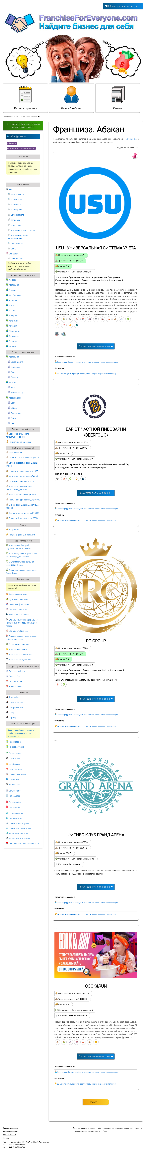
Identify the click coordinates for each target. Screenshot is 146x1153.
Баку (11, 403)
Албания (11, 300)
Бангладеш (12, 336)
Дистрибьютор (14, 707)
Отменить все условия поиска (21, 148)
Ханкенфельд (15, 393)
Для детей (12, 254)
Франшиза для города (17, 615)
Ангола (10, 310)
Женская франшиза (16, 594)
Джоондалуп (15, 362)
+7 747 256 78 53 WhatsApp (14, 1145)
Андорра (11, 315)
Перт (11, 372)
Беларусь (12, 341)
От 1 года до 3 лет (15, 671)
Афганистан (13, 331)
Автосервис (15, 210)
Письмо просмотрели (19, 823)
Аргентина (12, 321)
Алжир (10, 305)
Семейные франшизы (17, 604)
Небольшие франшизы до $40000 (23, 500)
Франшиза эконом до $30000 (21, 494)
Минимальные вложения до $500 (23, 458)
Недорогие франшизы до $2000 (22, 471)
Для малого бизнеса (17, 631)
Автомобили (15, 199)
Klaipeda (11, 280)
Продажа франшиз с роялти (20, 535)
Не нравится (14, 784)
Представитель (14, 702)
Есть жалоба (15, 802)
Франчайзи (12, 697)
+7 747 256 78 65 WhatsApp (14, 1147)
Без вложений (14, 453)
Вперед (95, 1102)
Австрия (11, 290)
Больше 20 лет (14, 686)
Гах (11, 423)
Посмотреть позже (17, 774)
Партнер (11, 717)
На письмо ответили (18, 833)
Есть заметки (15, 791)
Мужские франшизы (17, 599)
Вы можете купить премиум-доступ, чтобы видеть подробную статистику (86, 374)
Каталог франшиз (25, 97)
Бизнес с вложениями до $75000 (22, 513)
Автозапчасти (16, 194)
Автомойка (14, 205)
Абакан (12, 143)
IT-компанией (130, 139)
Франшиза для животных (19, 654)
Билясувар (14, 413)
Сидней (13, 377)
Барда (12, 408)
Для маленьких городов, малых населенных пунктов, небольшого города (22, 623)
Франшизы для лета (16, 649)
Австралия (12, 285)
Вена (11, 387)
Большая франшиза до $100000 (22, 518)
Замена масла (16, 215)
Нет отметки (14, 758)
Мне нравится (15, 769)
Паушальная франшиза (18, 442)
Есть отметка (15, 753)
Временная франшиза (17, 644)
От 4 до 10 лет (14, 676)
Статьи (118, 97)
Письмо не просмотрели (20, 828)
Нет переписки (15, 818)
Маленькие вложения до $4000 (22, 476)
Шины (12, 249)
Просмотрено (15, 742)
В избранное (14, 764)
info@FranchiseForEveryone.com (36, 1142)
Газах (12, 418)
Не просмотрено (16, 747)
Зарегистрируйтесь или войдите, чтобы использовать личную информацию (21, 733)
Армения (11, 326)
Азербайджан (14, 295)
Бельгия (11, 346)
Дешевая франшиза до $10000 (21, 481)
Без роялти (12, 529)
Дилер (10, 712)
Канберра (14, 367)
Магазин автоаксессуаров (22, 230)
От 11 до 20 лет (14, 681)
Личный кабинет (71, 97)
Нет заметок (14, 796)
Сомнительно (15, 779)
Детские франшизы (16, 609)
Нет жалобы (14, 807)
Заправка (14, 220)
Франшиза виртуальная (18, 659)
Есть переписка (16, 813)
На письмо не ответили (19, 839)
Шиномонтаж (16, 243)
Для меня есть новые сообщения (24, 844)
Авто (9, 189)
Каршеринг (14, 225)
